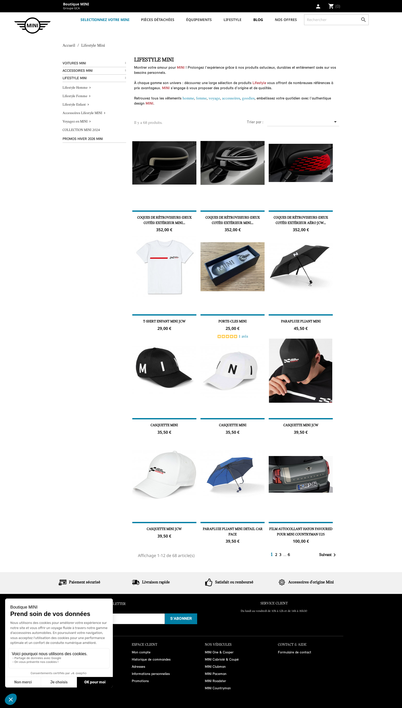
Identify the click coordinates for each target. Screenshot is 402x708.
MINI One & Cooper (219, 652)
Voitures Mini (74, 63)
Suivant (328, 555)
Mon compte (141, 652)
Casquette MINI (164, 425)
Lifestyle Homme (75, 88)
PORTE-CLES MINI (232, 321)
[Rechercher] (336, 19)
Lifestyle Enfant (74, 105)
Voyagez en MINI (75, 122)
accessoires (231, 98)
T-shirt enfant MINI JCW (164, 321)
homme (188, 98)
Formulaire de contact (294, 652)
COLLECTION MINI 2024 (81, 130)
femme (201, 98)
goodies (248, 98)
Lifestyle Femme (75, 96)
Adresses (138, 667)
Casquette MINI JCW (300, 425)
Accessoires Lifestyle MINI (82, 113)
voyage (214, 98)
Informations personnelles (151, 674)
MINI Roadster (215, 681)
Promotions (140, 681)
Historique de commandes (151, 660)
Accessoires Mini (78, 71)
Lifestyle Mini (75, 78)
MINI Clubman (215, 667)
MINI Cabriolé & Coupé (222, 660)
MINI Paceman (215, 674)
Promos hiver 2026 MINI (83, 139)
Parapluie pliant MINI (301, 321)
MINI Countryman (218, 688)
